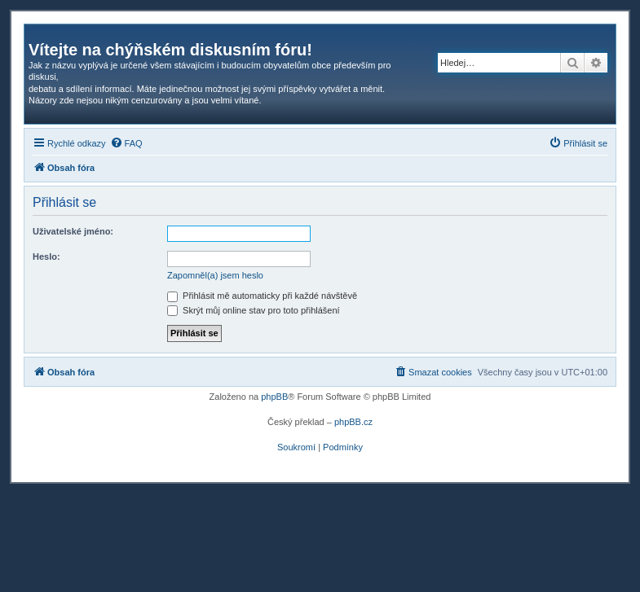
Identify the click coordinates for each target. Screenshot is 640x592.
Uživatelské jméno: (73, 231)
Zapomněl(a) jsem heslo (215, 275)
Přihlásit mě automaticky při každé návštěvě (262, 295)
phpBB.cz (353, 422)
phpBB (274, 396)
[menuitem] (126, 143)
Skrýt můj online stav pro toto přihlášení (253, 310)
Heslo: (46, 256)
